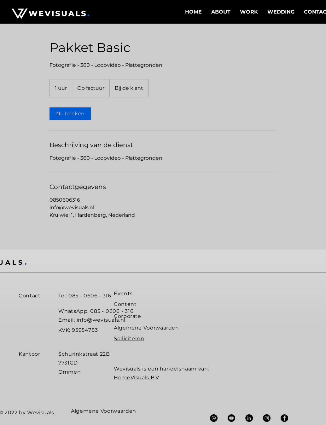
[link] (70, 113)
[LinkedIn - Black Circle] (249, 418)
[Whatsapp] (214, 418)
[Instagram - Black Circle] (267, 418)
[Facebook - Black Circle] (284, 418)
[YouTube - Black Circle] (231, 418)
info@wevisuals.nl (101, 320)
